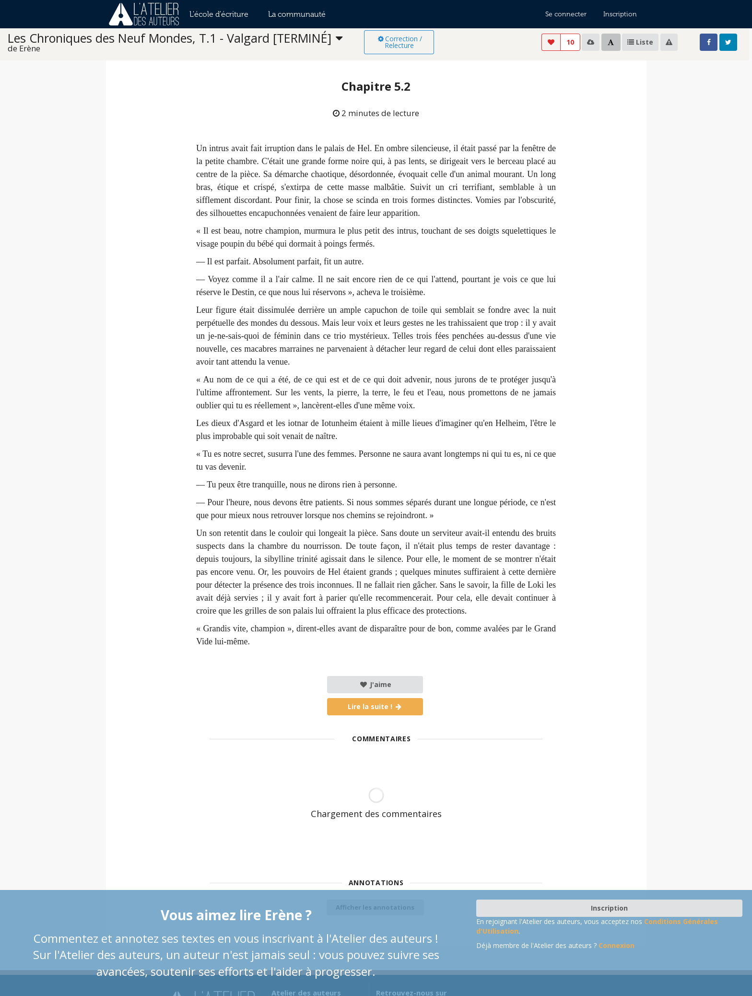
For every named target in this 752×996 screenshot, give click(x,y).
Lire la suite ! (375, 706)
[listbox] (186, 42)
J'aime (375, 684)
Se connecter (566, 14)
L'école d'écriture (218, 14)
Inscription (620, 14)
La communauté (297, 14)
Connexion (616, 945)
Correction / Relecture (399, 42)
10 (570, 42)
